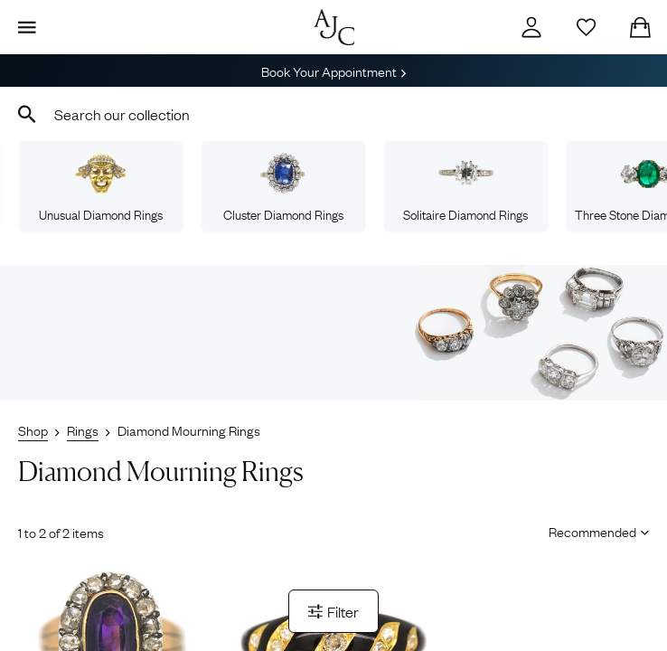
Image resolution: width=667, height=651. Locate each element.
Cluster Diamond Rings (283, 187)
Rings (83, 429)
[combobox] (333, 114)
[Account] (531, 27)
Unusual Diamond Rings (101, 187)
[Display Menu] (27, 27)
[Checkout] (640, 27)
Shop (33, 429)
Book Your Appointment (333, 70)
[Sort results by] (592, 531)
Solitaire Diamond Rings (465, 187)
